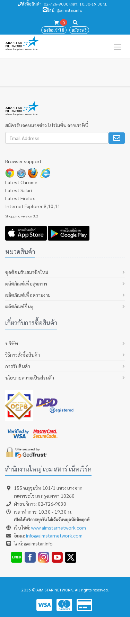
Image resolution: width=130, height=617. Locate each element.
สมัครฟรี (79, 30)
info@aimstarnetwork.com (54, 535)
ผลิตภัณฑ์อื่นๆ (19, 306)
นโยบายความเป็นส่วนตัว (29, 377)
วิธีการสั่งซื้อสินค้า (22, 355)
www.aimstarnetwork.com (58, 527)
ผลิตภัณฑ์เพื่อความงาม (28, 295)
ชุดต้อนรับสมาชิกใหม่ (26, 272)
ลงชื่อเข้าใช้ (54, 30)
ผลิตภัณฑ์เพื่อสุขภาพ (26, 283)
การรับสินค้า (17, 366)
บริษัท (11, 343)
